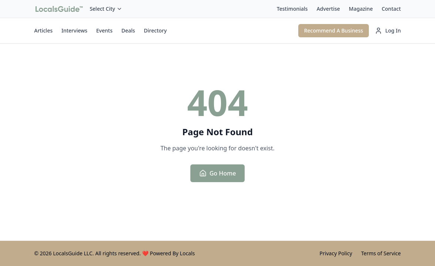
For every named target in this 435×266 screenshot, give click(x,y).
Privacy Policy (336, 253)
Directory (155, 30)
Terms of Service (381, 253)
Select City (106, 8)
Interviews (74, 30)
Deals (128, 30)
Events (104, 30)
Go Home (217, 173)
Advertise (328, 8)
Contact (391, 8)
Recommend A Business (333, 30)
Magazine (361, 8)
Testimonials (292, 8)
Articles (43, 30)
